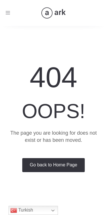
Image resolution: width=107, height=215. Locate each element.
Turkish (21, 210)
